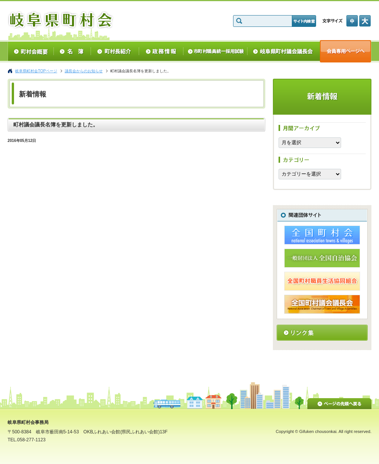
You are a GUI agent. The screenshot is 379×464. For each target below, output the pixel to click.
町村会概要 (30, 51)
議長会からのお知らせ (84, 71)
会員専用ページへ (345, 51)
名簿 (72, 51)
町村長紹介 (115, 51)
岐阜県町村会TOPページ (36, 71)
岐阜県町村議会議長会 (283, 51)
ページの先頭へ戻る (339, 402)
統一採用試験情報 (215, 51)
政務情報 (161, 51)
